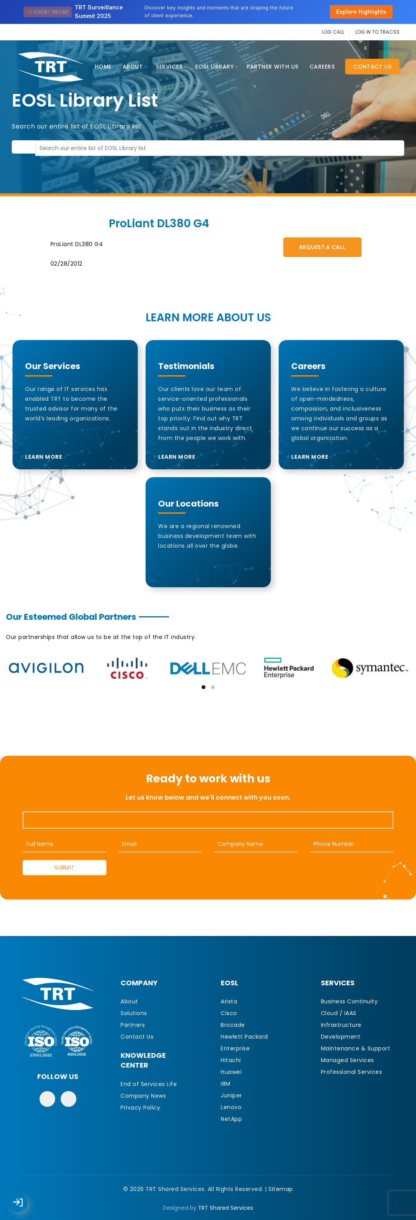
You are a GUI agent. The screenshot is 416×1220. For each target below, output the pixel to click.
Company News (143, 1096)
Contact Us (372, 67)
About (132, 67)
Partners (133, 1025)
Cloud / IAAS (339, 1013)
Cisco (229, 1013)
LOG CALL (333, 32)
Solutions (134, 1013)
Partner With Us (273, 67)
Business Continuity (349, 1001)
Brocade (233, 1025)
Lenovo (231, 1107)
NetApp (231, 1119)
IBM (226, 1084)
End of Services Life (149, 1084)
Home (103, 67)
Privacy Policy (140, 1107)
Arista (229, 1001)
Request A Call (322, 247)
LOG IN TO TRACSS (377, 32)
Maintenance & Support (356, 1048)
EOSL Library (214, 67)
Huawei (231, 1072)
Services (169, 67)
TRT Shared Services (225, 1208)
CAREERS (322, 67)
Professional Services (351, 1072)
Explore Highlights (361, 11)
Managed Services (347, 1060)
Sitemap (280, 1189)
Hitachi (231, 1060)
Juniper (231, 1095)
